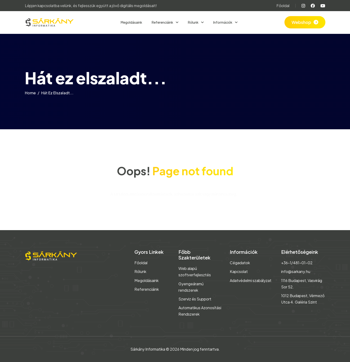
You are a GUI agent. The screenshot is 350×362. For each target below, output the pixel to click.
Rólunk (193, 22)
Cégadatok (240, 262)
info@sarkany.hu (295, 271)
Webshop (301, 22)
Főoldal (282, 5)
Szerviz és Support (194, 298)
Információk (223, 22)
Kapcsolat (239, 271)
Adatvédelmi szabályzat (250, 280)
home (30, 94)
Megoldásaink (131, 22)
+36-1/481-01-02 (297, 262)
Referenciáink (163, 22)
